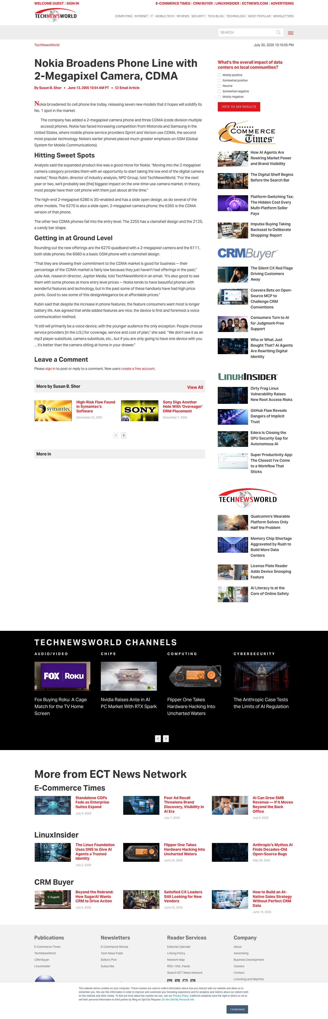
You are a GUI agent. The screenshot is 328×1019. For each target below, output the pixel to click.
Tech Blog (216, 17)
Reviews (183, 17)
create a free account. (138, 368)
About (238, 947)
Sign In (73, 3)
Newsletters (283, 17)
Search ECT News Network (184, 973)
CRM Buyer (41, 960)
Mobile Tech (164, 17)
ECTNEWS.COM (255, 3)
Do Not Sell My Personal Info (178, 999)
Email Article (127, 88)
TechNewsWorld (46, 45)
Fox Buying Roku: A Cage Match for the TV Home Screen (61, 706)
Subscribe (107, 966)
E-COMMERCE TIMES (173, 3)
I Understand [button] (237, 1009)
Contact (239, 973)
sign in (50, 368)
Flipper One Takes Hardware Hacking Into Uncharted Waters (191, 706)
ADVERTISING (282, 3)
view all (195, 387)
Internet (141, 17)
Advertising (241, 954)
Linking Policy (176, 954)
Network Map (176, 960)
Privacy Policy (180, 995)
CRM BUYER (203, 3)
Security (198, 17)
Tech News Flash (112, 954)
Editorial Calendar (179, 947)
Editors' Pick (109, 960)
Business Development (249, 960)
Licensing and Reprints (249, 979)
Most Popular (259, 17)
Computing (123, 17)
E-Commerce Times (47, 947)
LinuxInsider (42, 966)
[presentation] (116, 435)
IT (152, 17)
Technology (236, 17)
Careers (239, 966)
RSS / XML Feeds (178, 966)
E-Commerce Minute (114, 947)
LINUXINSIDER (227, 3)
